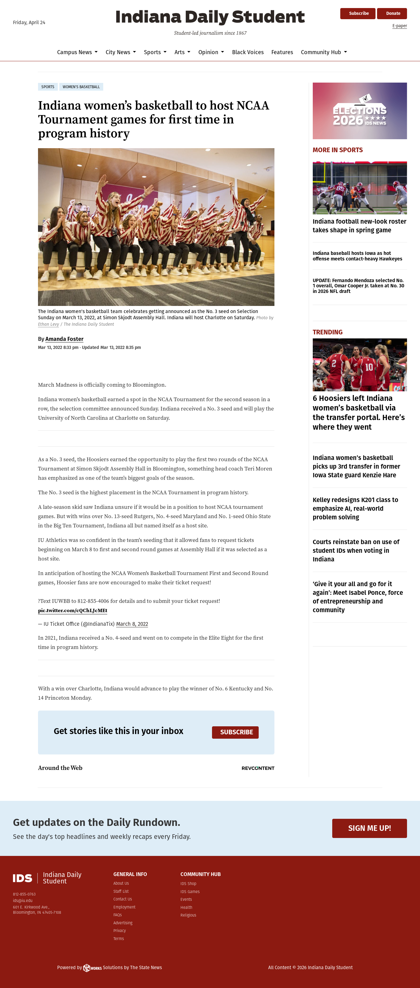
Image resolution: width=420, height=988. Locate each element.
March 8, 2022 (132, 624)
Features (282, 52)
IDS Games (190, 892)
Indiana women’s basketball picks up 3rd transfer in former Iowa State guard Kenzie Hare (356, 466)
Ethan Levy (48, 324)
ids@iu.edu (22, 901)
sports (47, 87)
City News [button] (119, 52)
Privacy (119, 931)
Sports (351, 150)
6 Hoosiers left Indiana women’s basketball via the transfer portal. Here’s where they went (359, 413)
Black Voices (248, 52)
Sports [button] (153, 52)
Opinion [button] (209, 52)
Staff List (121, 892)
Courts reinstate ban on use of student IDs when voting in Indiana (356, 550)
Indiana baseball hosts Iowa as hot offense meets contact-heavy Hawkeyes (357, 256)
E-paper (399, 25)
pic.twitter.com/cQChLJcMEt (74, 610)
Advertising (122, 923)
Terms (118, 939)
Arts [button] (180, 52)
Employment (124, 907)
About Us (121, 884)
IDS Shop (188, 884)
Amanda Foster (64, 339)
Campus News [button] (75, 52)
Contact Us (122, 899)
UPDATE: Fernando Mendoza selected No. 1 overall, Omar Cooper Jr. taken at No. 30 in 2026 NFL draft (358, 285)
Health (186, 908)
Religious (188, 915)
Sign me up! (369, 828)
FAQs (117, 915)
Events (186, 900)
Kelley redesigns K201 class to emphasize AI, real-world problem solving (355, 508)
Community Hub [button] (322, 52)
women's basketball (81, 87)
